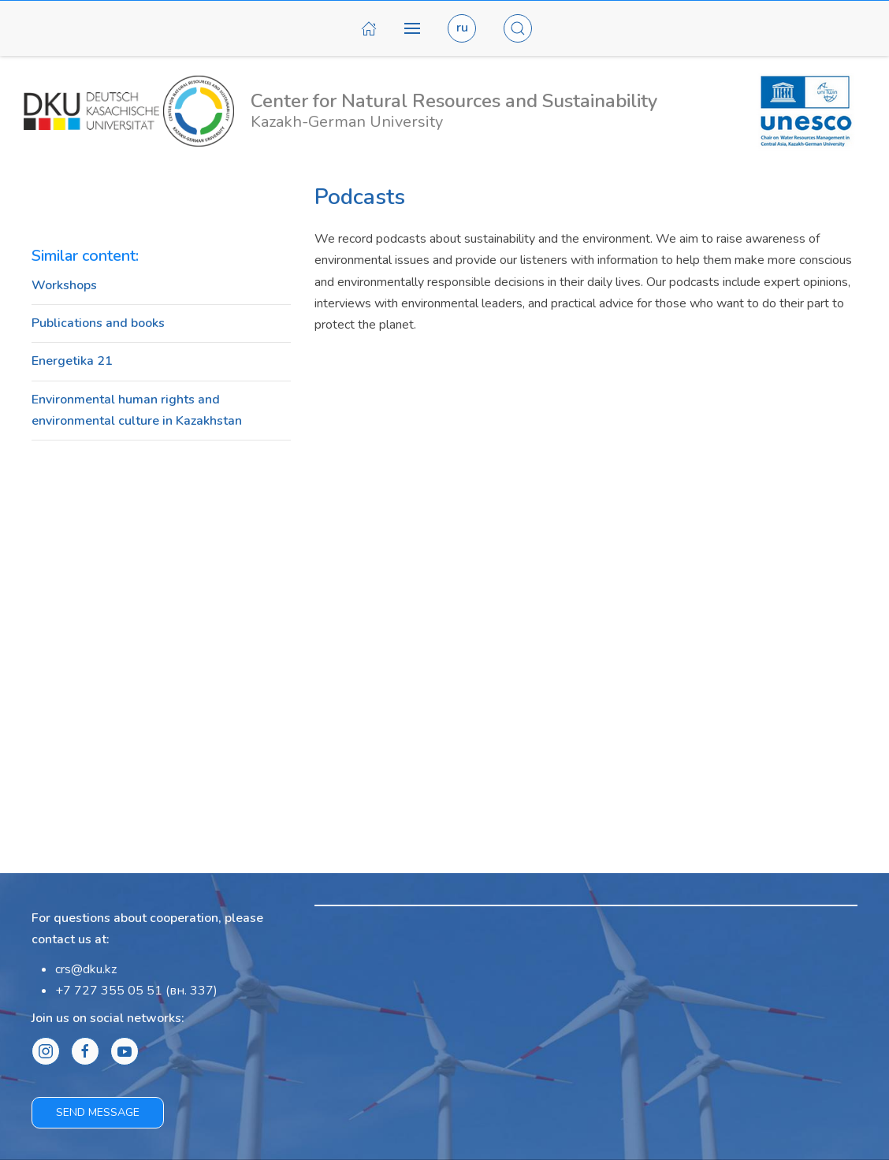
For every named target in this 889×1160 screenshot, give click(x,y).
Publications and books (98, 323)
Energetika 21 (72, 361)
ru (462, 27)
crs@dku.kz (86, 969)
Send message (97, 1112)
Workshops (64, 285)
